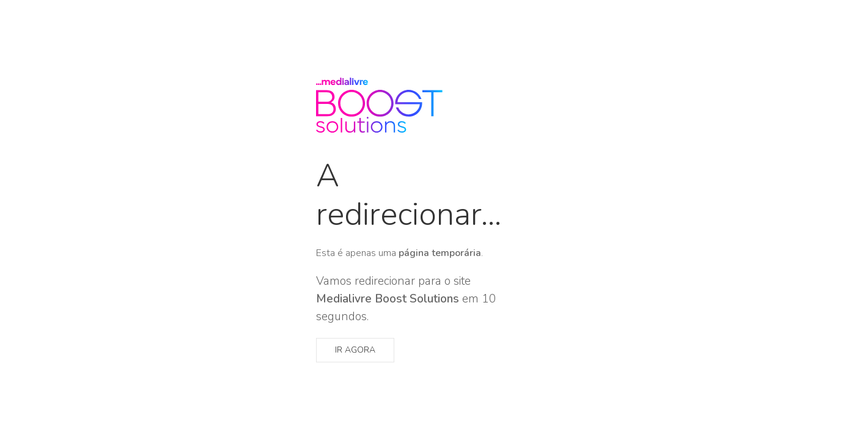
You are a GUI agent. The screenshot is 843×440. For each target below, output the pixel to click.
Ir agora (355, 350)
